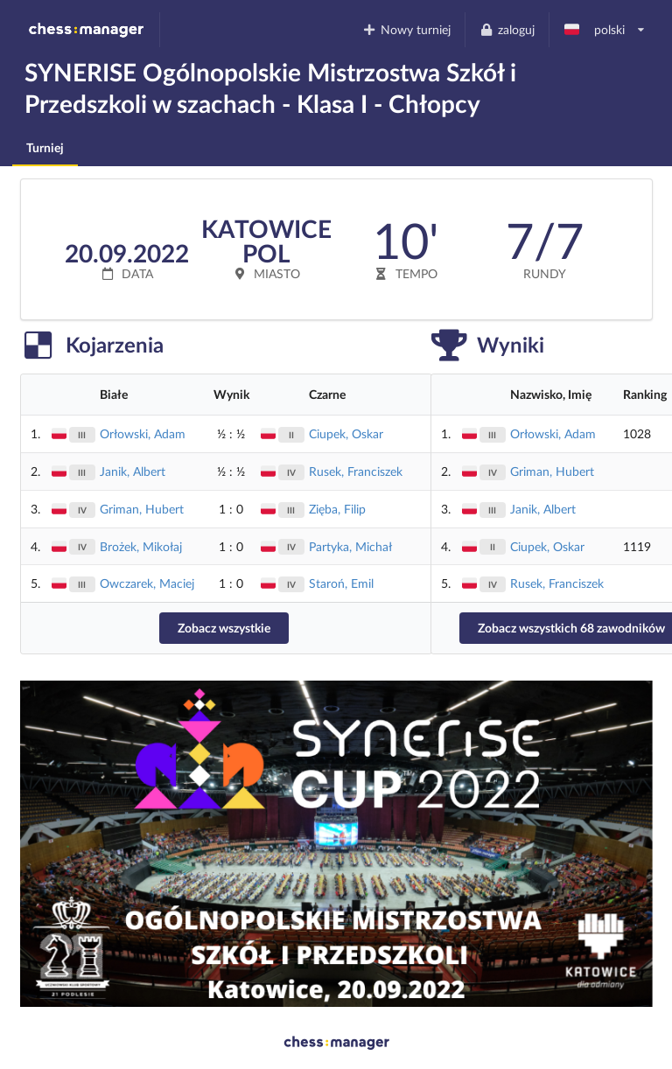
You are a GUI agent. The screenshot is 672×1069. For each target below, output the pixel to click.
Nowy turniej (407, 29)
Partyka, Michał (350, 546)
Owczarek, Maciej (147, 583)
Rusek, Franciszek (355, 471)
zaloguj (507, 29)
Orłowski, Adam (143, 433)
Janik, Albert (132, 471)
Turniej (45, 147)
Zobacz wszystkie (224, 627)
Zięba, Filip (337, 508)
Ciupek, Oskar (346, 433)
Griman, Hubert (142, 508)
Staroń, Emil (341, 583)
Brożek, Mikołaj (141, 546)
